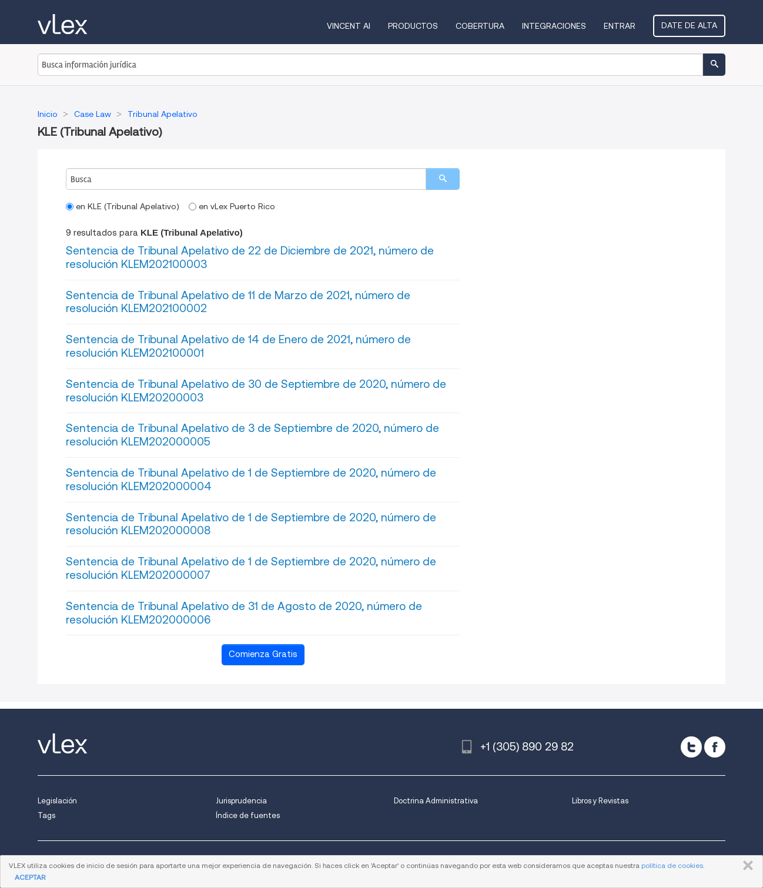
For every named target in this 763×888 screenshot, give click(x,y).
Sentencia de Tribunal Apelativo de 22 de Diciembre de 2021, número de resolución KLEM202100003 (250, 257)
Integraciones (554, 26)
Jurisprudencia (241, 800)
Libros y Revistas (600, 800)
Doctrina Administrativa (436, 800)
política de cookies (672, 865)
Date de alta (689, 25)
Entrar (619, 26)
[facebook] (714, 747)
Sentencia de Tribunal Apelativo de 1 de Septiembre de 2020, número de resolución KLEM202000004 (251, 479)
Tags (46, 815)
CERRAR (746, 866)
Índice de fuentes (248, 815)
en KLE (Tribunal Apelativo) (122, 206)
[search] (443, 179)
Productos (413, 26)
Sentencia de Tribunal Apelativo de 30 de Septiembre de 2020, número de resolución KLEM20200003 (256, 391)
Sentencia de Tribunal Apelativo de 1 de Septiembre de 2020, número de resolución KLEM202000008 (251, 524)
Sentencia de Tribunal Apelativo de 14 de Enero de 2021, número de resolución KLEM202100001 (238, 346)
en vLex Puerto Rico (232, 206)
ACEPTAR (30, 877)
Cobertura (480, 26)
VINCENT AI (348, 26)
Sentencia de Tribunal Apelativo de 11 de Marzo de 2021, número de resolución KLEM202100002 (238, 302)
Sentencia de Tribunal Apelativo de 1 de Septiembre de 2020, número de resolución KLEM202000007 (251, 568)
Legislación (57, 800)
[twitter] (691, 747)
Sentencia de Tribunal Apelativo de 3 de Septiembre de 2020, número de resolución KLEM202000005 (252, 435)
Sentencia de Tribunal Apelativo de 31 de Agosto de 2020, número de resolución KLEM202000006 (244, 613)
